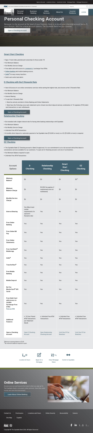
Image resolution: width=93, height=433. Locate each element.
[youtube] (81, 425)
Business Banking (33, 12)
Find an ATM (10, 309)
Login (83, 12)
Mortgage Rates (71, 2)
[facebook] (71, 425)
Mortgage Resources (83, 2)
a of (29, 68)
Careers (75, 413)
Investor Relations (72, 12)
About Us (59, 12)
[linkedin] (76, 425)
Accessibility (64, 413)
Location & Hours (24, 360)
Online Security (50, 413)
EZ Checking (9, 142)
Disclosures (19, 413)
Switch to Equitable (68, 360)
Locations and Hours (34, 413)
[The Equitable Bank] (9, 12)
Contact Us (7, 413)
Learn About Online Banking (17, 394)
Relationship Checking (14, 116)
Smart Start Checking (14, 54)
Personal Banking (20, 12)
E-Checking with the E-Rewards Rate (20, 82)
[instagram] (87, 425)
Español (19, 418)
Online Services (46, 12)
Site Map (9, 418)
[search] (80, 6)
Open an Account (41, 2)
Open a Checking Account (17, 30)
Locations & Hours (51, 2)
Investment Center (61, 2)
